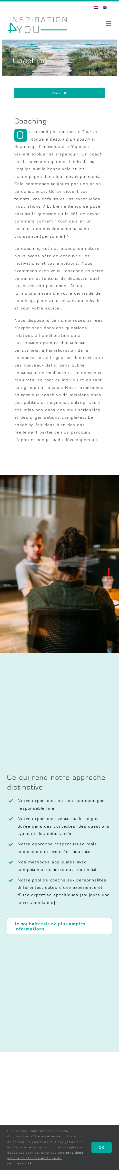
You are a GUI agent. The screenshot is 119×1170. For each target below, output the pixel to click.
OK (102, 1147)
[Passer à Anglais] (105, 7)
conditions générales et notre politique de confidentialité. (45, 1158)
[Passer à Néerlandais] (95, 7)
